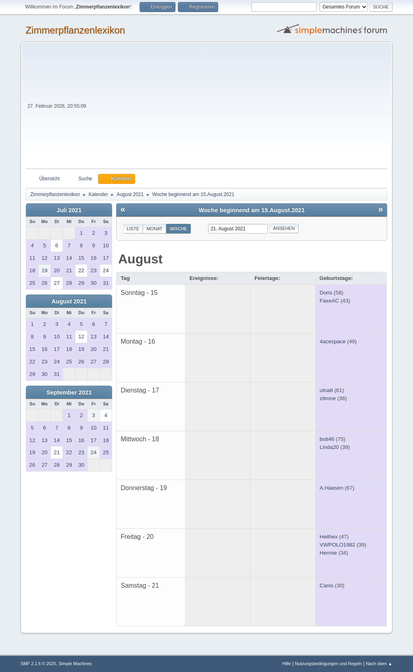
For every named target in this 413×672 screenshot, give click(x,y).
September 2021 (69, 392)
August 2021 (69, 301)
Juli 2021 (68, 210)
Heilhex (329, 537)
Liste (133, 228)
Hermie (328, 553)
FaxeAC (329, 301)
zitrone (328, 398)
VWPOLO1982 (337, 545)
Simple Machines (75, 663)
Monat (154, 228)
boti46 (327, 439)
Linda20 (329, 447)
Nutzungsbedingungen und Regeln (328, 663)
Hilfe (286, 663)
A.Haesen (332, 488)
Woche (178, 228)
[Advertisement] (237, 108)
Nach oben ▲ (379, 663)
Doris (326, 293)
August (140, 259)
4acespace (333, 341)
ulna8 (326, 390)
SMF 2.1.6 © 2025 (38, 663)
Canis (327, 585)
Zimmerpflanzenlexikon (75, 30)
